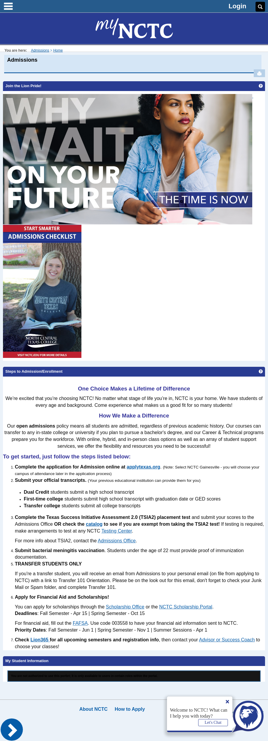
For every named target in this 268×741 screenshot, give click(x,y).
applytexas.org (143, 466)
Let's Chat (213, 722)
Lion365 (40, 639)
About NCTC (93, 709)
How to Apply (130, 709)
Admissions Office (117, 540)
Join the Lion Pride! (23, 86)
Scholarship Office (125, 606)
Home (58, 50)
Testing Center (116, 530)
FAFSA (80, 623)
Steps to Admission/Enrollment (33, 371)
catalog (94, 524)
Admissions (40, 50)
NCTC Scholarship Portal (185, 606)
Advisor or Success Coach (227, 639)
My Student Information (26, 661)
